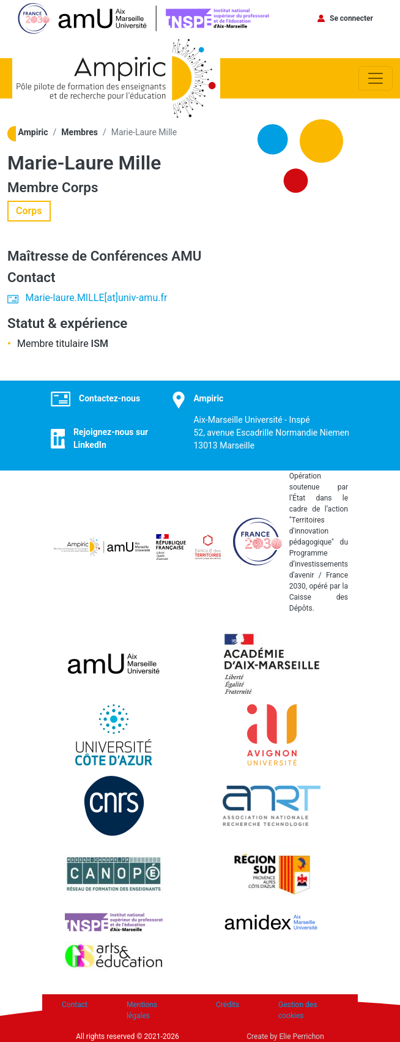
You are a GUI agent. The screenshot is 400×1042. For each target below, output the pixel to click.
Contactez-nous (109, 398)
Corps (80, 187)
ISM (99, 343)
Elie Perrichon (302, 1036)
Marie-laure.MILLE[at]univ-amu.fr (97, 297)
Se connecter (351, 18)
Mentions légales (142, 1010)
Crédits (227, 1004)
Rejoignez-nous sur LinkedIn (110, 438)
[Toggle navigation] (375, 78)
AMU (186, 256)
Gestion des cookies (297, 1010)
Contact (74, 1004)
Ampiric (33, 132)
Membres (79, 132)
